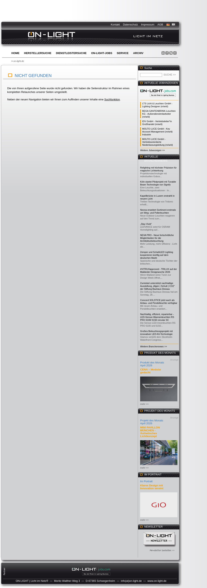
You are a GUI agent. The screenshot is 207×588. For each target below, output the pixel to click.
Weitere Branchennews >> (153, 346)
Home (15, 53)
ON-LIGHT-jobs (101, 53)
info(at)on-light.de (131, 580)
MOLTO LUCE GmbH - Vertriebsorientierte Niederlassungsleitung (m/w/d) (157, 142)
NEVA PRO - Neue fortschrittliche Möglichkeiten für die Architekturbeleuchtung (157, 238)
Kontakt (115, 24)
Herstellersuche (37, 53)
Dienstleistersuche (71, 53)
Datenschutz (130, 24)
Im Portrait (146, 481)
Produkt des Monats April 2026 (152, 364)
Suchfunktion (112, 99)
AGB (160, 24)
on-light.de (18, 61)
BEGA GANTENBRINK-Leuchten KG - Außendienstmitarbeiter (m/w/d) (159, 114)
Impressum (147, 24)
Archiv (138, 53)
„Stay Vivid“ (146, 224)
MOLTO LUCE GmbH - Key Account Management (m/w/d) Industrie (157, 131)
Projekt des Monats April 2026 (151, 422)
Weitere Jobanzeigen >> (152, 150)
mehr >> (144, 404)
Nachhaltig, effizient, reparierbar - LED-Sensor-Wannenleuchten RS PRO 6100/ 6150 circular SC (157, 317)
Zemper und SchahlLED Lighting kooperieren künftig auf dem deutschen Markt (156, 255)
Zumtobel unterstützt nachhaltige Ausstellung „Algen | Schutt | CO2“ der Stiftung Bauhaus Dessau (157, 286)
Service (123, 53)
